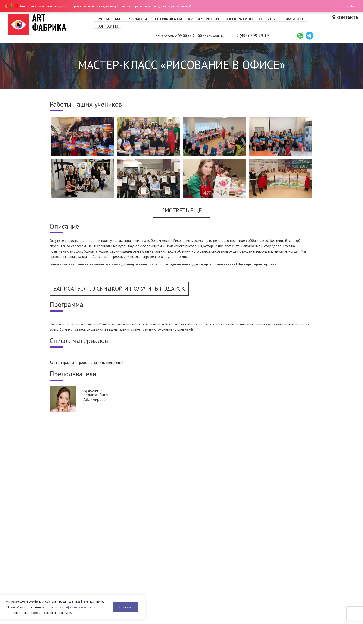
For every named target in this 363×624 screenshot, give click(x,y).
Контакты (107, 26)
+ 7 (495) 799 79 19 (251, 35)
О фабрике (293, 19)
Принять (125, 607)
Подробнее (349, 6)
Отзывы (267, 19)
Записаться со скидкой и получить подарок (119, 288)
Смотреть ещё (181, 210)
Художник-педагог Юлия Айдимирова (95, 394)
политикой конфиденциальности (70, 607)
